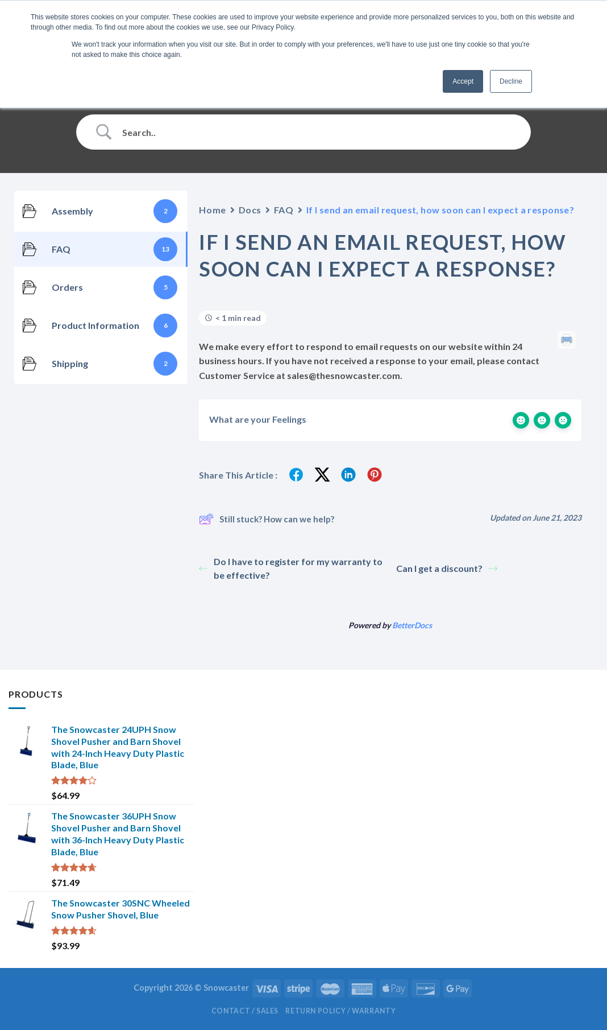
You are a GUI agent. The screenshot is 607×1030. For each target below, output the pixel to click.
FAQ (284, 209)
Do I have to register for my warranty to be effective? (291, 568)
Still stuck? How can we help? (266, 519)
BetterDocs (412, 625)
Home (212, 209)
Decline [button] (511, 81)
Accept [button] (462, 81)
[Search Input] (318, 132)
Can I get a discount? (446, 568)
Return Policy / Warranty (340, 1011)
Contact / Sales (244, 1011)
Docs (250, 209)
